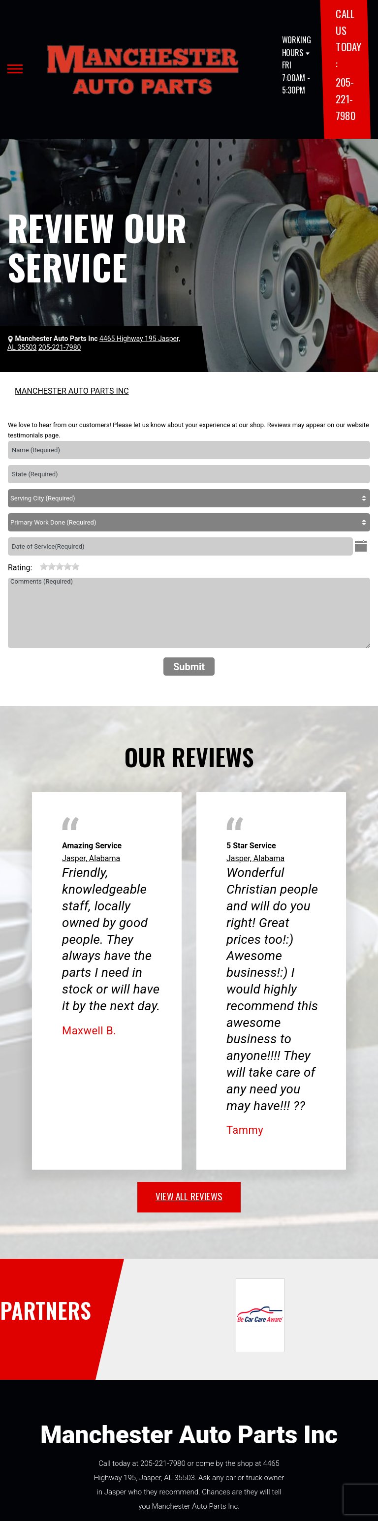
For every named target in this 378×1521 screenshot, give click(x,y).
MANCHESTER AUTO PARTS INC (72, 391)
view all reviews (189, 1196)
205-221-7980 (345, 98)
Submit (189, 667)
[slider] (59, 566)
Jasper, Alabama (91, 858)
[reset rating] (36, 565)
